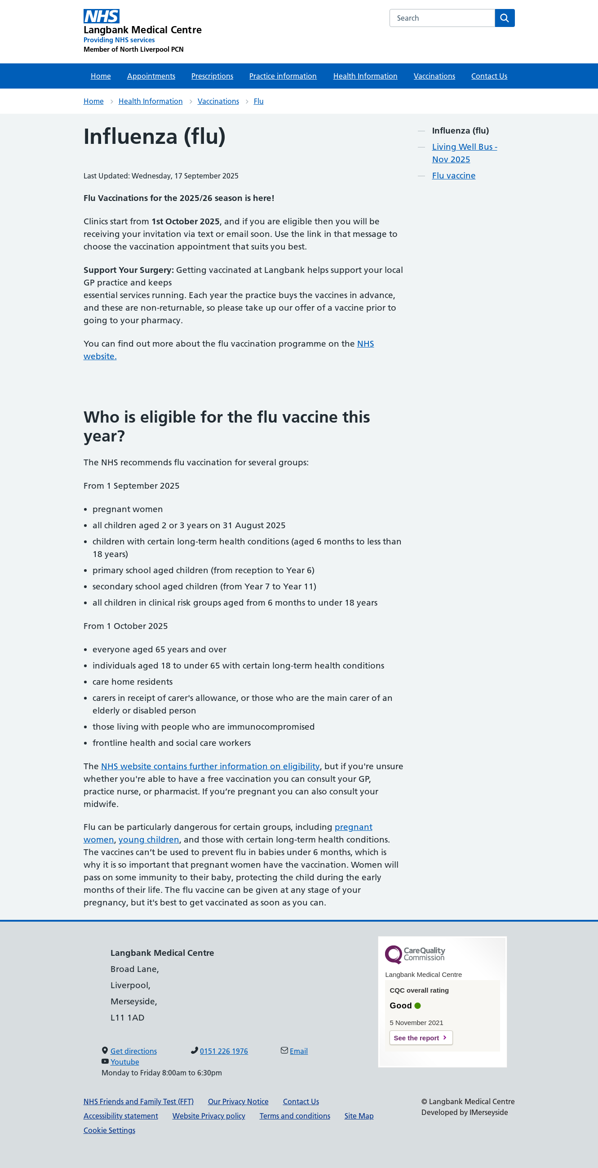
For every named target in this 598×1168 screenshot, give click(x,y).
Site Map (359, 1115)
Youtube (125, 1061)
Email (299, 1051)
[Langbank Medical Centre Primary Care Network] (143, 31)
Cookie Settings (109, 1130)
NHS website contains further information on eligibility (210, 766)
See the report (416, 1038)
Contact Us (489, 75)
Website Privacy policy (209, 1115)
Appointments (151, 75)
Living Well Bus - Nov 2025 (464, 153)
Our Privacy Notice (238, 1101)
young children (149, 839)
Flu (259, 101)
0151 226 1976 (224, 1051)
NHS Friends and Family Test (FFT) (139, 1101)
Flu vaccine (454, 175)
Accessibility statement (121, 1115)
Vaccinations (434, 75)
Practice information (283, 75)
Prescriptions (212, 75)
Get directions (134, 1051)
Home (101, 75)
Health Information (365, 75)
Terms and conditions (295, 1115)
